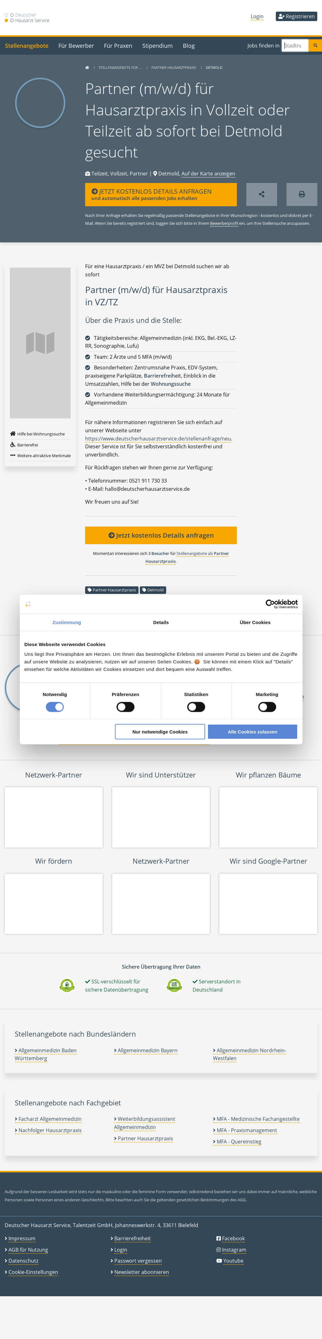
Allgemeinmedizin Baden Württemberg (46, 1054)
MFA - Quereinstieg (237, 1141)
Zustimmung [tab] (66, 622)
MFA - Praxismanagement (245, 1130)
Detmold (155, 590)
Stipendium (157, 45)
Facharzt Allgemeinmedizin (48, 1118)
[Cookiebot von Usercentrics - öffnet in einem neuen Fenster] (270, 604)
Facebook (233, 1238)
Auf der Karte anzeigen (208, 173)
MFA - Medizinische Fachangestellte (256, 1118)
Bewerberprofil (224, 223)
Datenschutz (23, 1260)
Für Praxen (118, 45)
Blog (189, 45)
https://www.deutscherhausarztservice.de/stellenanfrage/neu (158, 438)
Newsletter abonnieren (141, 1272)
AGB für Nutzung (28, 1249)
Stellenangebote (26, 45)
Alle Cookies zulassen (252, 731)
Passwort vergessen (138, 1260)
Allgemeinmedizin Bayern (145, 1050)
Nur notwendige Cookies (160, 731)
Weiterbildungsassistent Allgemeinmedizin (144, 1123)
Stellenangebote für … (121, 67)
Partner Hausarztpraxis (174, 67)
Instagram (234, 1249)
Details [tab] (161, 622)
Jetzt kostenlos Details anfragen (161, 535)
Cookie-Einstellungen (33, 1272)
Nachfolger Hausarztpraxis (48, 1130)
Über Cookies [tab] (255, 622)
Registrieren (296, 16)
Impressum (21, 1238)
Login (257, 16)
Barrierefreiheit (132, 1238)
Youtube (233, 1260)
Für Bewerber (76, 45)
